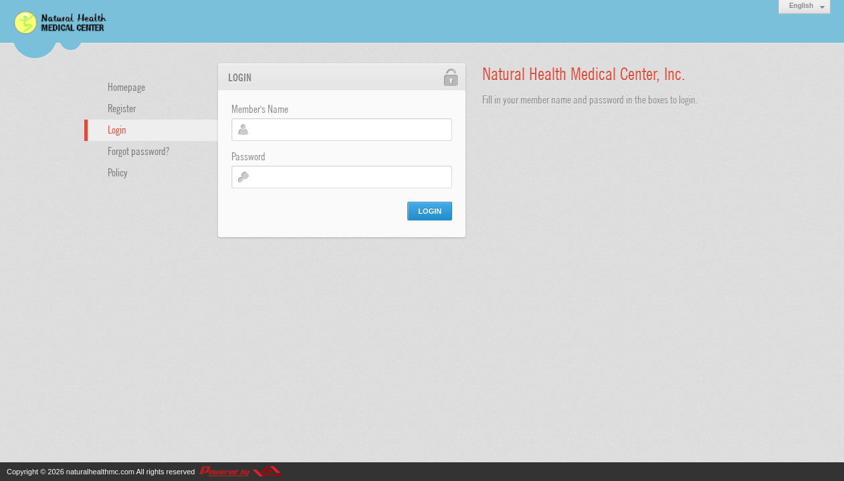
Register (122, 107)
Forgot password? (138, 150)
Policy (118, 171)
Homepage (126, 86)
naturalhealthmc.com (100, 472)
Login (117, 129)
